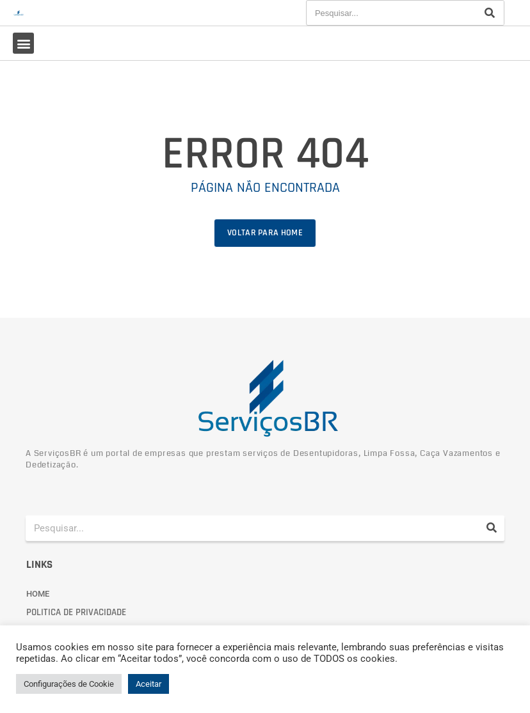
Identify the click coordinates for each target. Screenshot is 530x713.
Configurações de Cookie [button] (69, 684)
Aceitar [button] (148, 684)
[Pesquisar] (490, 13)
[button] (23, 43)
